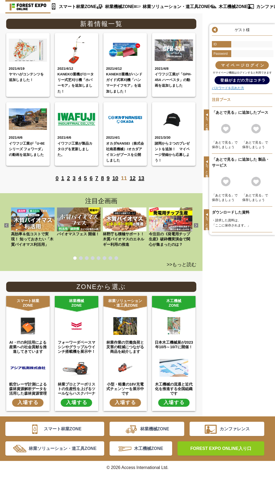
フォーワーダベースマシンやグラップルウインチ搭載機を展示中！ (76, 346)
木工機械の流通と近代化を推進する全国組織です (174, 388)
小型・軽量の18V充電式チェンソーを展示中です (125, 388)
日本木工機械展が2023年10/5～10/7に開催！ (174, 344)
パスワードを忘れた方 (228, 88)
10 (115, 178)
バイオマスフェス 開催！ (78, 221)
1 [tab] (75, 258)
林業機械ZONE (115, 7)
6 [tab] (104, 258)
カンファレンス (256, 7)
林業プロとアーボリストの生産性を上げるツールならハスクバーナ (76, 388)
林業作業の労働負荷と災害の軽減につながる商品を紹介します (125, 346)
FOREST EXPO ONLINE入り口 (221, 455)
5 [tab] (98, 258)
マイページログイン (243, 65)
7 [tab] (110, 258)
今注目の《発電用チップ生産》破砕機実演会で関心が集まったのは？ (170, 227)
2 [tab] (81, 258)
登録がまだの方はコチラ (243, 80)
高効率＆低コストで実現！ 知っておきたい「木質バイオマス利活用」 (33, 227)
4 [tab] (93, 258)
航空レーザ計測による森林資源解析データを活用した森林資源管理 (28, 388)
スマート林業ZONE (75, 7)
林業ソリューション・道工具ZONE (167, 7)
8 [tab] (116, 258)
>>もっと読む (182, 264)
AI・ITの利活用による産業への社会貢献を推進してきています (28, 346)
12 (133, 178)
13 (141, 178)
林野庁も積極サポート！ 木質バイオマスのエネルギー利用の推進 (124, 227)
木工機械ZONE (220, 7)
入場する (28, 402)
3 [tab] (87, 258)
